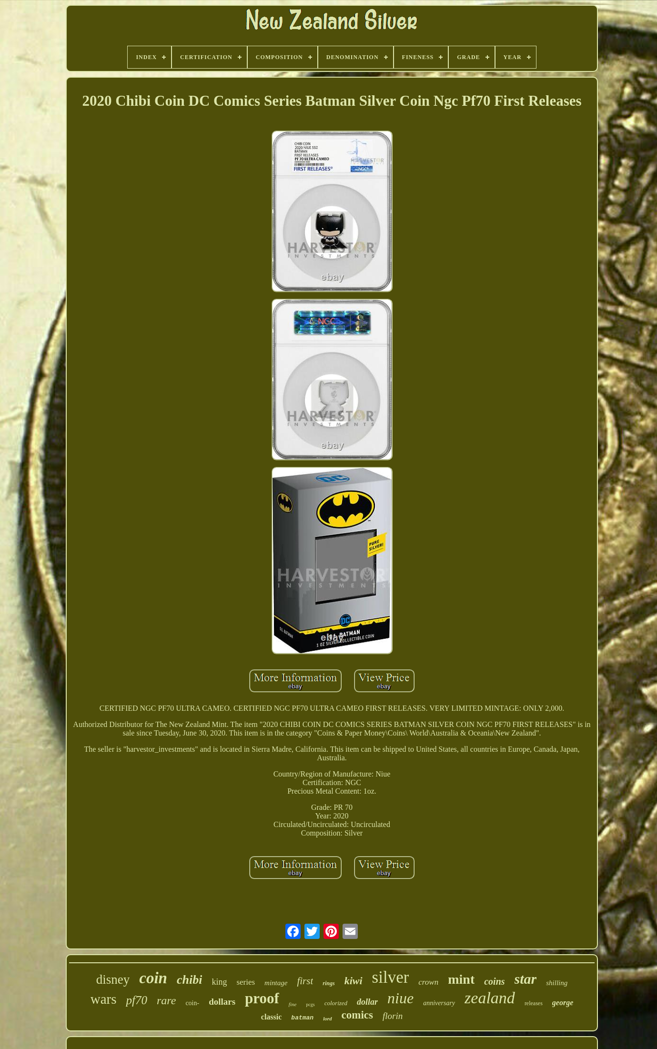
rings (328, 983)
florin (393, 1016)
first (305, 981)
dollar (367, 1002)
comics (357, 1015)
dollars (222, 1002)
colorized (335, 1003)
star (526, 979)
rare (166, 1000)
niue (400, 998)
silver (390, 977)
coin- (192, 1003)
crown (428, 982)
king (219, 982)
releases (534, 1003)
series (245, 982)
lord (327, 1018)
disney (113, 979)
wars (104, 999)
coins (494, 981)
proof (262, 998)
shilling (556, 983)
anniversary (439, 1003)
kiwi (353, 981)
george (562, 1003)
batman (302, 1017)
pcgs (310, 1004)
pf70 (136, 1000)
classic (271, 1017)
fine (293, 1004)
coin (153, 978)
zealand (490, 998)
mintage (275, 983)
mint (461, 979)
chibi (189, 980)
